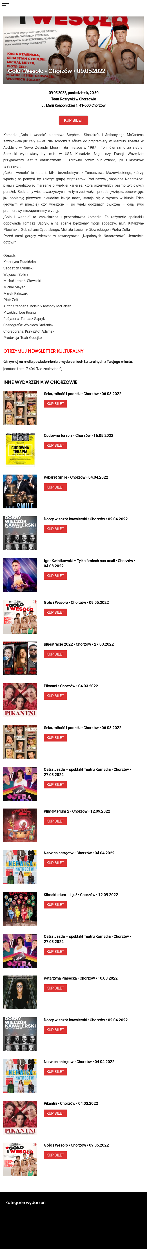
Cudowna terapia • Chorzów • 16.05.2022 (78, 435)
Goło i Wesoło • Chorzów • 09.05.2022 (76, 602)
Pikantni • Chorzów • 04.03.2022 (71, 686)
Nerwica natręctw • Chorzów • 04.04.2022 (79, 853)
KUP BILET (55, 403)
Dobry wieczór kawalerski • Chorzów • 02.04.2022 (86, 519)
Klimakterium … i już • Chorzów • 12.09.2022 (81, 894)
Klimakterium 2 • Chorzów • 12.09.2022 (77, 811)
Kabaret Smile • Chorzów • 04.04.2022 (76, 477)
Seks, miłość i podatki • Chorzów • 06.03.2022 (82, 394)
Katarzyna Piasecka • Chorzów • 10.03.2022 (81, 978)
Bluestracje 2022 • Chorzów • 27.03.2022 (79, 644)
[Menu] (5, 6)
